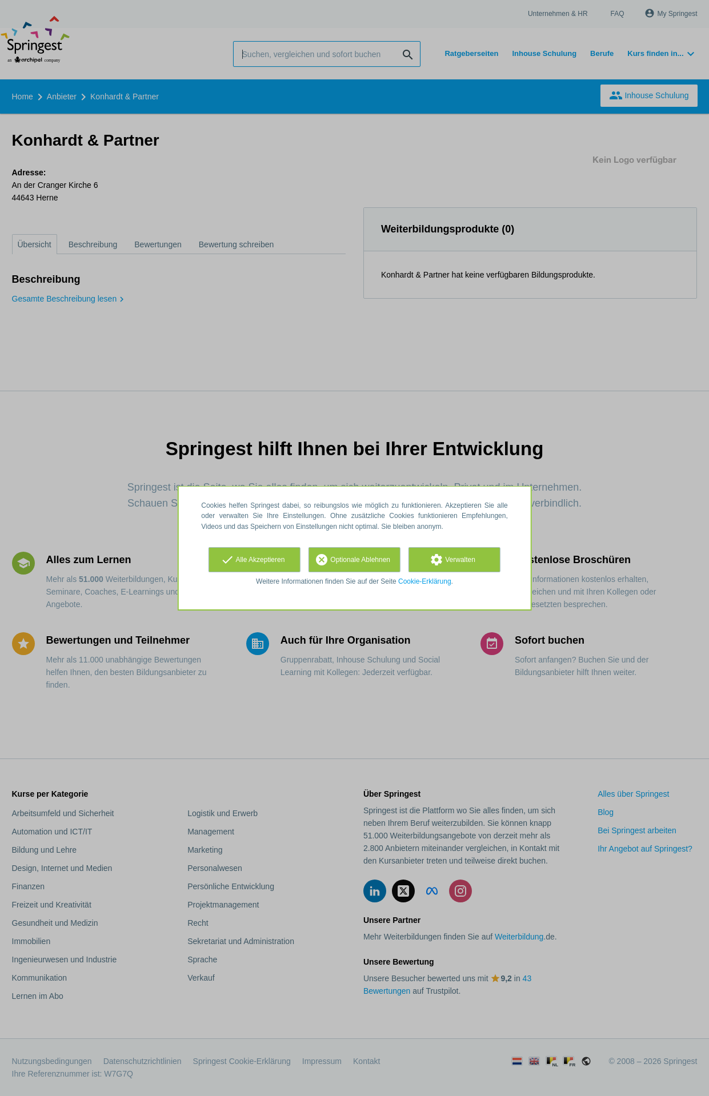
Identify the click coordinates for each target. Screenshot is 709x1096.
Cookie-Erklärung (424, 581)
